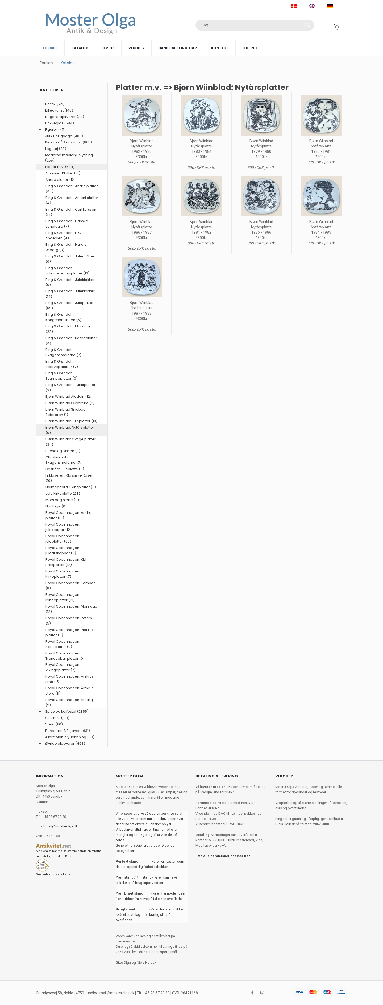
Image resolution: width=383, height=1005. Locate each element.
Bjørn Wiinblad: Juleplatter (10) (71, 421)
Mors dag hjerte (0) (62, 499)
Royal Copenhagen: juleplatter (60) (62, 539)
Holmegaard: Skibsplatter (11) (70, 487)
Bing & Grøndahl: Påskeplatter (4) (71, 340)
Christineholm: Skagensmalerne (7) (63, 460)
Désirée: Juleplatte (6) (64, 468)
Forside (50, 48)
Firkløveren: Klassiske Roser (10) (69, 478)
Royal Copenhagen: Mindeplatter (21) (62, 597)
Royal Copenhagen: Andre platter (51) (68, 515)
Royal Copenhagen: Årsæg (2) (69, 702)
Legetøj (51, 148)
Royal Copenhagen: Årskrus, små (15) (69, 679)
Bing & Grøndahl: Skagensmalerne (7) (63, 352)
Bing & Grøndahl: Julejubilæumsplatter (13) (67, 270)
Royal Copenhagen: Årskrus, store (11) (69, 691)
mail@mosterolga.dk (62, 826)
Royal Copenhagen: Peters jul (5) (71, 621)
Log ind (250, 48)
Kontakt (219, 48)
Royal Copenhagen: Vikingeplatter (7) (62, 667)
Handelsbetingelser (178, 48)
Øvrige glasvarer (59, 743)
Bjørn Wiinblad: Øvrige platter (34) (70, 442)
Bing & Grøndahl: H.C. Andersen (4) (63, 235)
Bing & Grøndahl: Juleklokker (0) (70, 282)
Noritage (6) (56, 506)
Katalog (80, 48)
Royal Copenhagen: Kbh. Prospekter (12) (66, 562)
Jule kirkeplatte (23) (62, 493)
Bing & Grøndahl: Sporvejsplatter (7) (61, 364)
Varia (50, 724)
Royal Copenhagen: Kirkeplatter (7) (62, 574)
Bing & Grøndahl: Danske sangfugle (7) (66, 224)
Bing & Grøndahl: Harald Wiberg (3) (66, 247)
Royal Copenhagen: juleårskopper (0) (62, 550)
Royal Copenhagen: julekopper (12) (62, 527)
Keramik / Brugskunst (63, 142)
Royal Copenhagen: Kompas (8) (70, 585)
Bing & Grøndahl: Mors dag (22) (68, 329)
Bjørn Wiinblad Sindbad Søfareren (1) (65, 412)
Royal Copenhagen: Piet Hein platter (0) (70, 632)
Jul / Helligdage (58, 135)
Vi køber (136, 48)
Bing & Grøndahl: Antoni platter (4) (71, 200)
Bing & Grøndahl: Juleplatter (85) (69, 305)
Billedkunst (54, 110)
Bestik (50, 103)
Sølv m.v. (52, 717)
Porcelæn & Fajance (63, 730)
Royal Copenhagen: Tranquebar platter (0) (65, 656)
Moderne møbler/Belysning (69, 155)
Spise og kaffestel (60, 711)
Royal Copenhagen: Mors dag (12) (71, 609)
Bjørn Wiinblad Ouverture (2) (70, 402)
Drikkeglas (54, 123)
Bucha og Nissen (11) (62, 450)
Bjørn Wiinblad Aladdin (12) (68, 396)
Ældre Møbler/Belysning (65, 737)
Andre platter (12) (60, 179)
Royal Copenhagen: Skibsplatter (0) (62, 644)
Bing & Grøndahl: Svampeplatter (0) (61, 376)
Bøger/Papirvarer (60, 116)
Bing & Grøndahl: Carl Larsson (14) (70, 212)
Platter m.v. (54, 166)
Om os (108, 48)
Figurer (51, 129)
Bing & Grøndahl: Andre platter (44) (71, 188)
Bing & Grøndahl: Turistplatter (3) (70, 387)
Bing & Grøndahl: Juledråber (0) (69, 259)
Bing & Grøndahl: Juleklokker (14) (70, 294)
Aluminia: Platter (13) (62, 173)
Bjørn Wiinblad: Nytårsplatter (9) (69, 430)
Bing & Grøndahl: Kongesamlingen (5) (63, 317)
